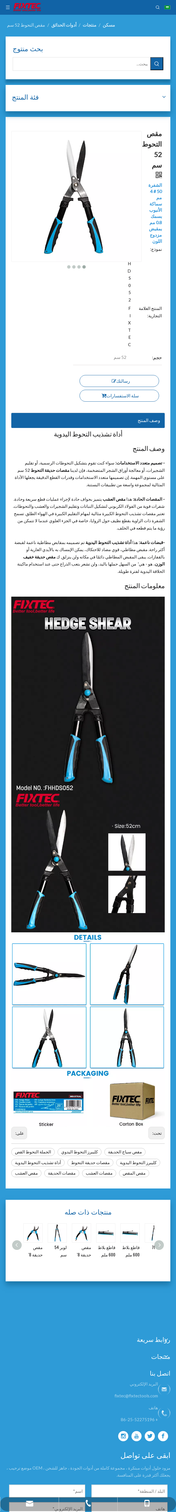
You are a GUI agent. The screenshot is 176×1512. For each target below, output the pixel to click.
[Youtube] (136, 1436)
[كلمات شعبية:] (156, 63)
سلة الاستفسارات (120, 395)
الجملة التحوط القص (33, 1151)
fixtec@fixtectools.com (136, 1395)
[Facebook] (163, 1436)
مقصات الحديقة (62, 1172)
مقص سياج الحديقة (125, 1151)
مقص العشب (26, 1172)
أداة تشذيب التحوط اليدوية (38, 1162)
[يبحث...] (81, 64)
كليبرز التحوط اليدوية (138, 1162)
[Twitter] (150, 1436)
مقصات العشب (99, 1172)
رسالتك (121, 381)
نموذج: (156, 249)
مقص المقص (134, 1172)
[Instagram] (123, 1436)
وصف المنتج (149, 420)
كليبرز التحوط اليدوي (79, 1151)
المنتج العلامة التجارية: (150, 312)
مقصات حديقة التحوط (90, 1162)
